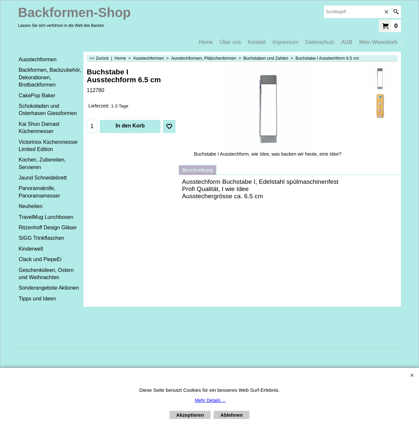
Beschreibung (197, 170)
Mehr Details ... (210, 400)
